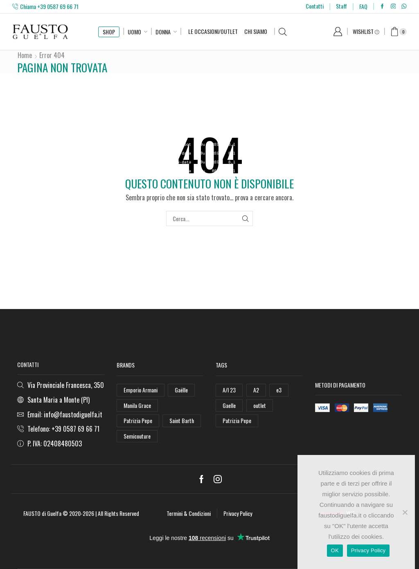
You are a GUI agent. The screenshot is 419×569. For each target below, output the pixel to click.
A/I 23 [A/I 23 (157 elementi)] (229, 389)
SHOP (109, 31)
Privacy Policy (237, 513)
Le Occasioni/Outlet (213, 31)
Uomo (134, 31)
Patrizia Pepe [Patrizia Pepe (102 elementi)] (138, 420)
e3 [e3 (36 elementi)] (279, 389)
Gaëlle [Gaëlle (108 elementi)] (181, 389)
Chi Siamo (255, 31)
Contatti (315, 6)
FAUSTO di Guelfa (42, 513)
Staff (341, 6)
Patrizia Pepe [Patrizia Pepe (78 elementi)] (237, 420)
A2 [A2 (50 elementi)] (256, 389)
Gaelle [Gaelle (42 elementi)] (229, 405)
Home (25, 55)
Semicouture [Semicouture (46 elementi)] (137, 436)
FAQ (363, 6)
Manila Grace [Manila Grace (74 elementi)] (137, 405)
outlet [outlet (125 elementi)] (259, 405)
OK (335, 550)
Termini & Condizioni (189, 513)
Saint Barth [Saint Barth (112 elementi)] (181, 420)
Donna (163, 31)
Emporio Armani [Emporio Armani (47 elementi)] (141, 389)
